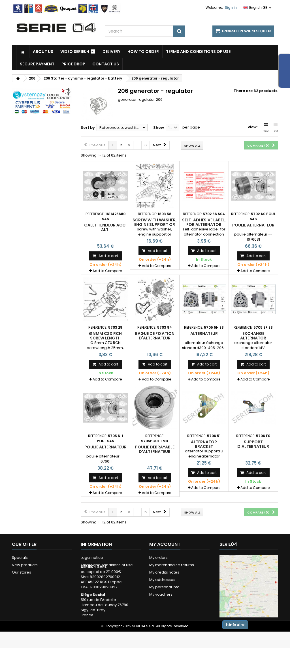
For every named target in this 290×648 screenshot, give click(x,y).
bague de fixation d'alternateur (154, 336)
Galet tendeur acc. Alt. (105, 227)
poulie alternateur (253, 225)
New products (25, 565)
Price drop (73, 64)
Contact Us (105, 64)
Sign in (231, 7)
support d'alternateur (253, 444)
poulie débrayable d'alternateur (154, 449)
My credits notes (164, 572)
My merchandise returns (171, 565)
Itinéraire (235, 624)
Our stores (21, 572)
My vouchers (160, 594)
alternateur (204, 333)
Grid (266, 128)
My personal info (164, 587)
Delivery (111, 51)
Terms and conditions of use (198, 51)
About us (43, 51)
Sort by (88, 127)
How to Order (143, 51)
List (275, 128)
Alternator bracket (204, 444)
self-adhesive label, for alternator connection (204, 224)
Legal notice (92, 557)
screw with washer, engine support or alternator (155, 224)
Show (158, 127)
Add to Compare (107, 270)
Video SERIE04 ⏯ (77, 51)
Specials (20, 557)
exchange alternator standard (253, 338)
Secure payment (37, 64)
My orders (158, 557)
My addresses (162, 579)
